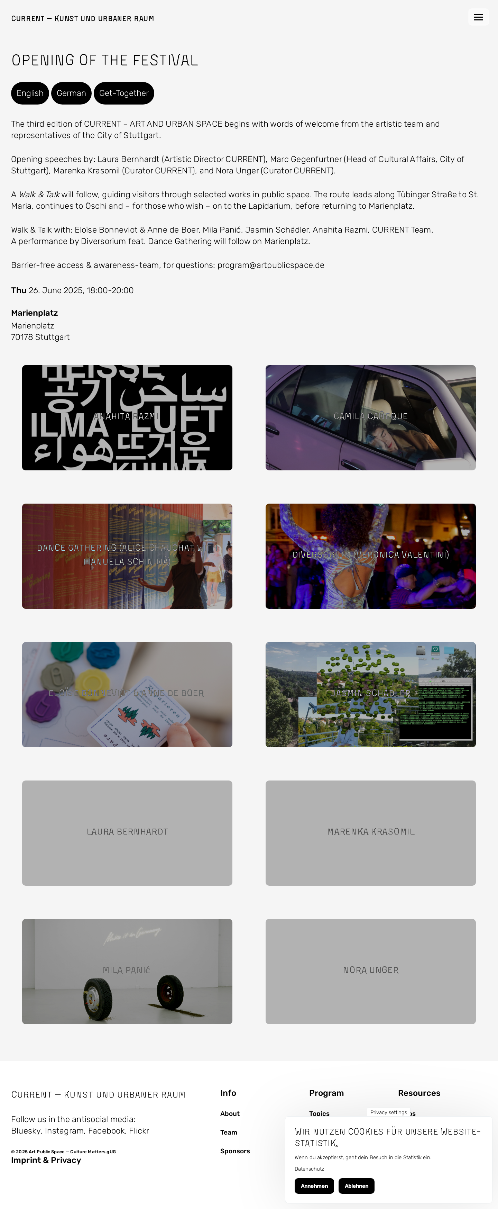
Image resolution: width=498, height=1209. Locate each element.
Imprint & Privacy (46, 1160)
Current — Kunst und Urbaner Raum (82, 18)
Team (228, 1132)
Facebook (106, 1131)
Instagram (64, 1131)
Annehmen (314, 1186)
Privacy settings (388, 1112)
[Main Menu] (478, 17)
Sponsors (235, 1151)
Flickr (139, 1131)
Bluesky (26, 1131)
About (230, 1114)
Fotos (407, 1114)
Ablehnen (356, 1186)
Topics (319, 1114)
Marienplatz (34, 313)
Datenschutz (309, 1169)
